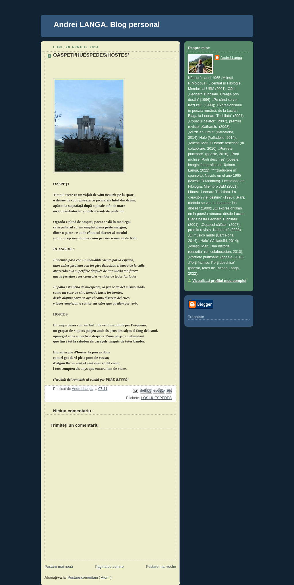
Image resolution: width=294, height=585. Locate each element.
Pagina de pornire (109, 567)
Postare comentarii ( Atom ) (90, 578)
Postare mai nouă (59, 567)
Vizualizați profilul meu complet (219, 281)
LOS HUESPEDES (156, 398)
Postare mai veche (161, 567)
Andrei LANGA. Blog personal (107, 24)
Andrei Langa (231, 58)
